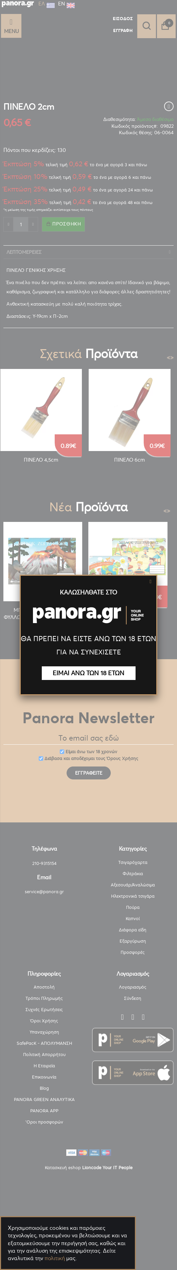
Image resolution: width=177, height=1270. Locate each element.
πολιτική (55, 1258)
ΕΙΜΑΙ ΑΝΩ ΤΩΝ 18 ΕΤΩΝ (88, 673)
